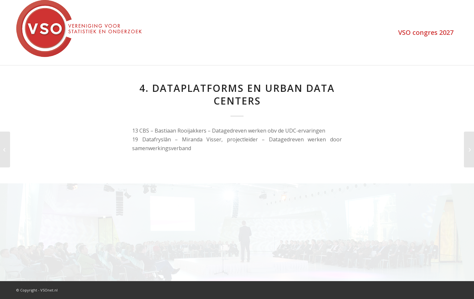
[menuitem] (426, 32)
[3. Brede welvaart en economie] (5, 149)
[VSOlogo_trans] (79, 32)
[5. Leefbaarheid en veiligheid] (469, 149)
